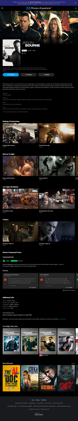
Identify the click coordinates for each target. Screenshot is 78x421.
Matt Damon (39, 99)
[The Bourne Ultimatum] (11, 341)
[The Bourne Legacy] (66, 341)
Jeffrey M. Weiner (31, 99)
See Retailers (11, 74)
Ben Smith (5, 99)
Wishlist (46, 74)
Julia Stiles (38, 109)
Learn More (62, 319)
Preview (28, 74)
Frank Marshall (12, 99)
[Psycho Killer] (66, 378)
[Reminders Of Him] (29, 378)
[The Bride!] (48, 378)
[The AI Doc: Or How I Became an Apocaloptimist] (11, 378)
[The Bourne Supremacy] (29, 341)
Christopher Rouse (7, 104)
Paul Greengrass (7, 95)
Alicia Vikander (23, 109)
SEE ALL (73, 363)
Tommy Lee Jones (14, 109)
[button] (20, 133)
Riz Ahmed (44, 109)
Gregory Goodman (21, 99)
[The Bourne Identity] (48, 342)
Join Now (58, 4)
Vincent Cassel (31, 109)
